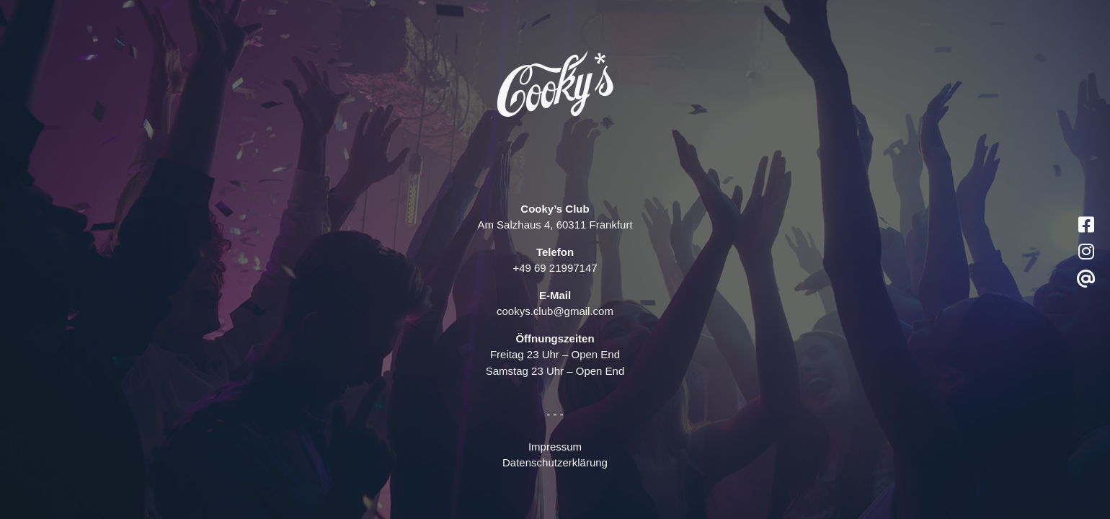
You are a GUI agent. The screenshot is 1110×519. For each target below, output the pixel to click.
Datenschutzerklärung (555, 462)
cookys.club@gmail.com (555, 311)
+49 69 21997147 (554, 268)
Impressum (555, 446)
